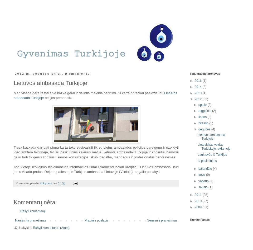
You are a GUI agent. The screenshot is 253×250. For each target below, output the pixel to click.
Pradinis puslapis (97, 220)
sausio (203, 187)
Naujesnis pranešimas (30, 220)
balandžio (205, 169)
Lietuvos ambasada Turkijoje (211, 136)
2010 (199, 201)
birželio (203, 123)
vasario (204, 181)
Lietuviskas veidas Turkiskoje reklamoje (214, 146)
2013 (199, 93)
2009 (199, 207)
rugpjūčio (205, 111)
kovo (202, 175)
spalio (203, 105)
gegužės (204, 129)
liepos (203, 117)
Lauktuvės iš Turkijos (212, 155)
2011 (199, 195)
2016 (199, 81)
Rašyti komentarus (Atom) (51, 228)
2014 (199, 87)
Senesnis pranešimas (162, 220)
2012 (199, 99)
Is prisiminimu (207, 161)
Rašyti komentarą (32, 211)
